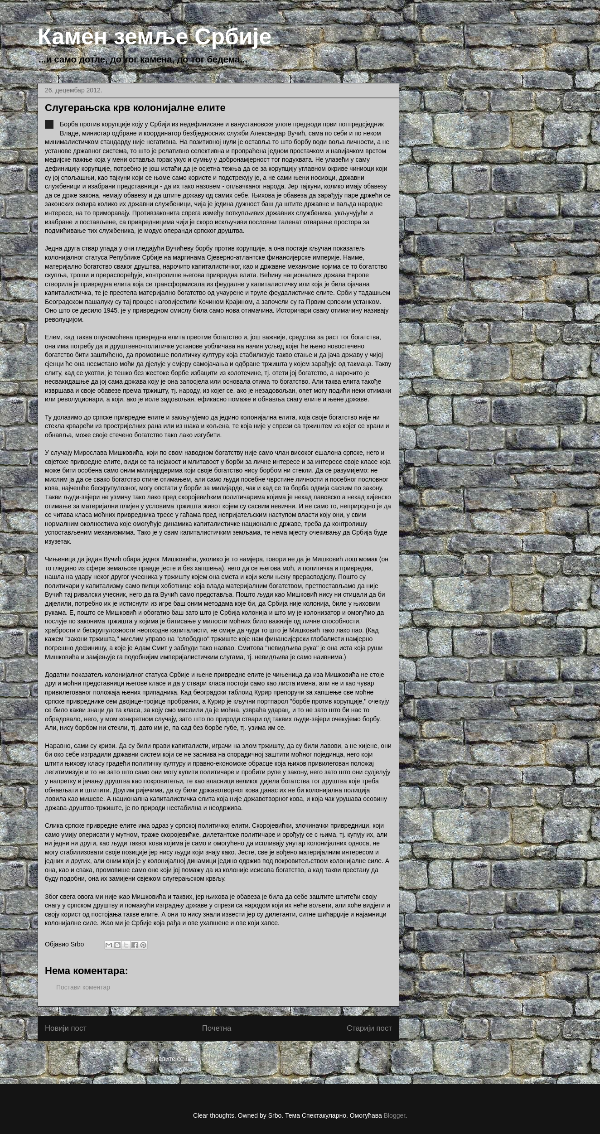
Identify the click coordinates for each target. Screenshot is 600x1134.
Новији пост (66, 1028)
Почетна (217, 1028)
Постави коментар (83, 987)
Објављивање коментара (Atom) (244, 1058)
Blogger (394, 1115)
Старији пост (369, 1028)
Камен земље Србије (154, 36)
